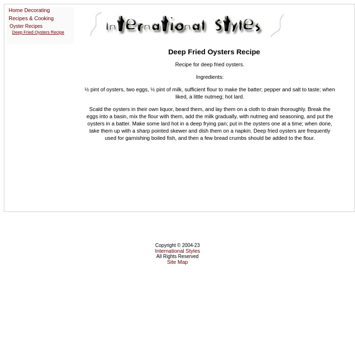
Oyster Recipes (26, 26)
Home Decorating (29, 10)
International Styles (177, 251)
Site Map (177, 262)
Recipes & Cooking (31, 18)
